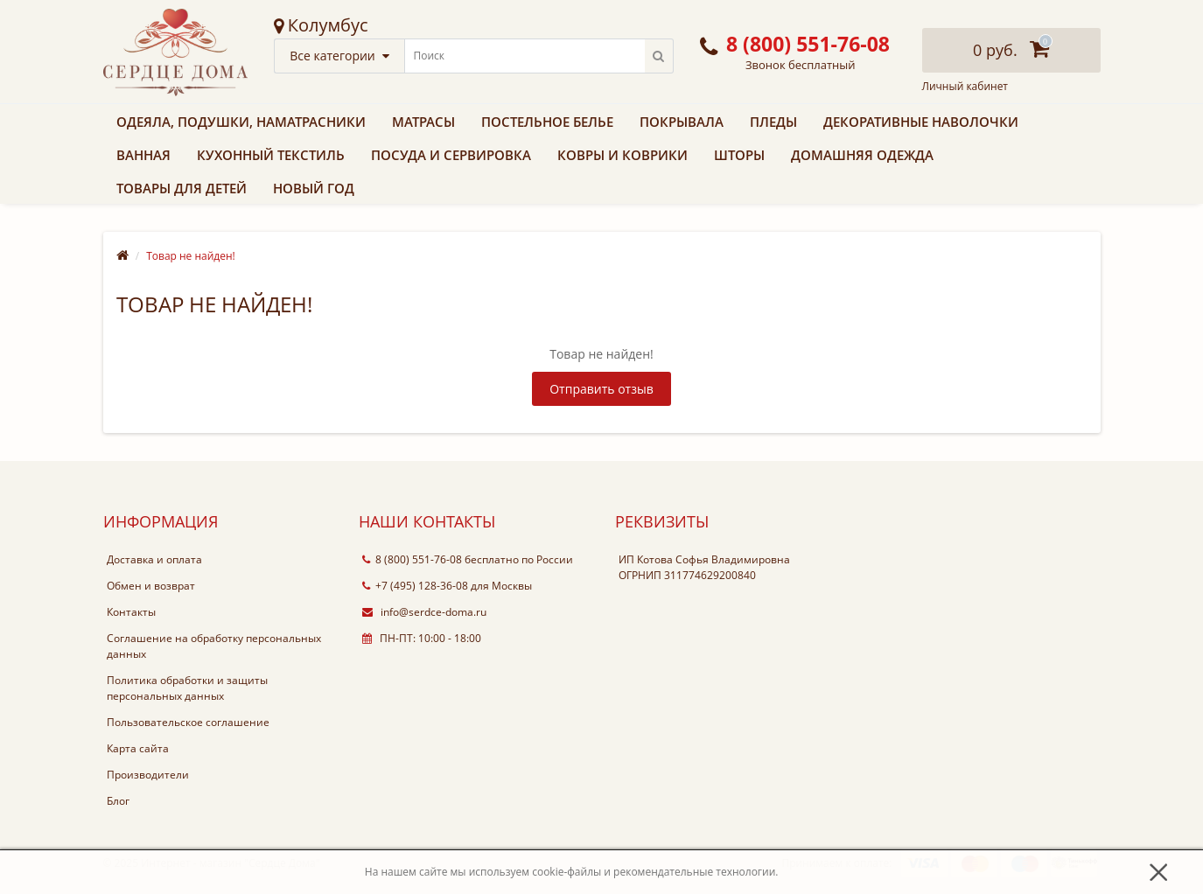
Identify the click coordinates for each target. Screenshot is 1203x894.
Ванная (143, 155)
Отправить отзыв (601, 389)
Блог (118, 800)
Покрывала (682, 121)
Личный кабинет (965, 86)
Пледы (773, 121)
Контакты (131, 611)
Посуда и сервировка (451, 155)
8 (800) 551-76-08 (412, 559)
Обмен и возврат (151, 585)
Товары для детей (181, 188)
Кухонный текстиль (271, 155)
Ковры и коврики (622, 155)
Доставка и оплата (154, 559)
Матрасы (423, 121)
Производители (148, 774)
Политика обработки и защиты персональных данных (187, 688)
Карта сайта (138, 748)
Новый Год (313, 188)
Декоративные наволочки (920, 121)
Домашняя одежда (862, 155)
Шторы (739, 155)
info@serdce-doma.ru (424, 611)
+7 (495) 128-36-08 (415, 585)
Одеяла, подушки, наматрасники (241, 121)
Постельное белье (547, 121)
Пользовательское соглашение (188, 722)
